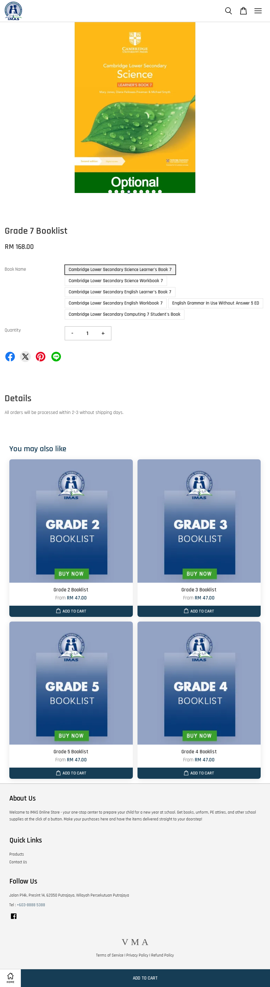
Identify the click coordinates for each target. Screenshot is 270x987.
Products (16, 854)
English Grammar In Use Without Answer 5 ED (215, 303)
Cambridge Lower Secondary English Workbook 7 (116, 303)
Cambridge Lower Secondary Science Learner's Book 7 (120, 270)
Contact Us (18, 862)
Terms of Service (109, 955)
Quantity (13, 330)
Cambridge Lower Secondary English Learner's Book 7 (120, 292)
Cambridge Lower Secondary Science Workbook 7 (116, 281)
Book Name (15, 269)
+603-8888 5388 (31, 904)
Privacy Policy (137, 955)
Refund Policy (162, 955)
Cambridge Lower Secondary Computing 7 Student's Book (124, 314)
